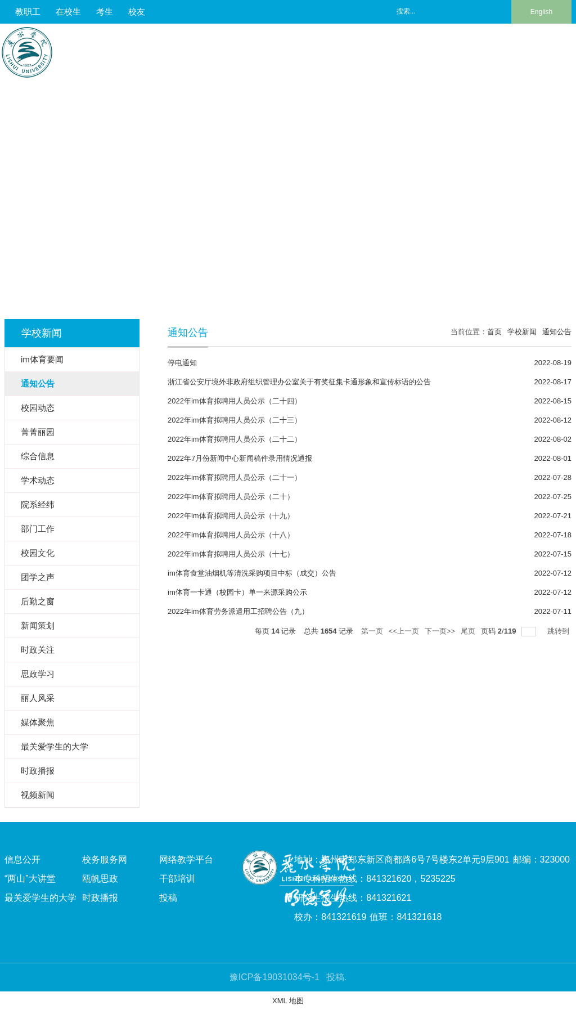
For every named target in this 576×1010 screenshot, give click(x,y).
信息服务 (552, 50)
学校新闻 (522, 331)
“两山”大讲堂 (30, 878)
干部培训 (177, 878)
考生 (104, 11)
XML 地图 (288, 1000)
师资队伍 (310, 50)
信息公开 (22, 859)
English (541, 12)
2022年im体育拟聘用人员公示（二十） (231, 496)
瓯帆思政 (100, 878)
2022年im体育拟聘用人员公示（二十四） (235, 401)
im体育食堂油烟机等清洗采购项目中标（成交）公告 (252, 573)
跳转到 (559, 631)
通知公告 (557, 331)
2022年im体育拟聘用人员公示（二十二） (235, 439)
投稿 (168, 898)
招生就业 (407, 50)
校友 (136, 11)
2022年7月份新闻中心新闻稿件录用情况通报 (240, 458)
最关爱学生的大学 (40, 898)
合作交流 (455, 50)
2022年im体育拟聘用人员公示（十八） (231, 535)
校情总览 (213, 50)
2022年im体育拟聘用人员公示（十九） (231, 515)
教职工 (27, 11)
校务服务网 (104, 859)
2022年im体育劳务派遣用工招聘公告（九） (238, 611)
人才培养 (262, 50)
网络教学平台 (186, 859)
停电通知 (182, 362)
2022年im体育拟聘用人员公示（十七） (231, 554)
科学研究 (358, 50)
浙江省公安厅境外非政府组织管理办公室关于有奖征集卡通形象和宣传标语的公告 (299, 382)
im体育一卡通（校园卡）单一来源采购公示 (237, 592)
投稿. (336, 977)
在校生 (68, 11)
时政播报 (100, 898)
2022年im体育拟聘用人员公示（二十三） (235, 420)
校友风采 (503, 50)
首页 (494, 331)
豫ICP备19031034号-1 (275, 977)
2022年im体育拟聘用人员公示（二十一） (235, 477)
